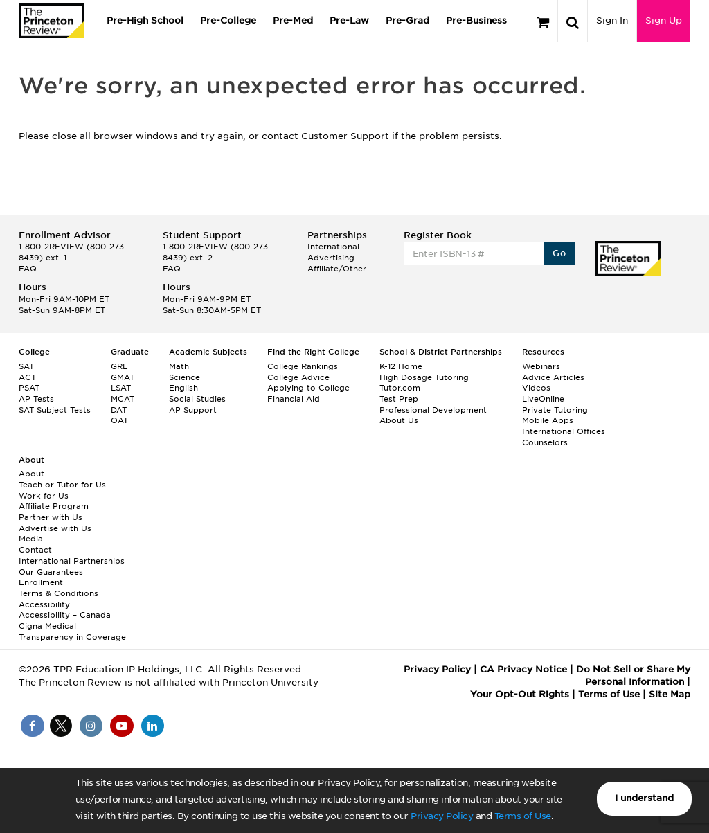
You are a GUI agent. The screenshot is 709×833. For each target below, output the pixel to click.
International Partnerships (72, 561)
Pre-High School (145, 20)
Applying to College (308, 388)
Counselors (545, 442)
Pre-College (228, 20)
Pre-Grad (407, 20)
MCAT (122, 399)
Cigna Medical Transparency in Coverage (72, 631)
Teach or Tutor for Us (62, 485)
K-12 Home (400, 366)
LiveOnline (543, 399)
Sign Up (663, 20)
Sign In (612, 20)
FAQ (28, 269)
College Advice (298, 377)
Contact (35, 550)
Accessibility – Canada (65, 615)
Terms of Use (522, 816)
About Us (398, 420)
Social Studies (197, 399)
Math (179, 366)
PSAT (29, 388)
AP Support (193, 410)
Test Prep (398, 399)
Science (184, 377)
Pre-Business (476, 20)
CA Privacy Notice (523, 669)
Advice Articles (553, 377)
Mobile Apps (547, 420)
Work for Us (44, 496)
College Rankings (302, 366)
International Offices (563, 431)
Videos (536, 388)
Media (31, 539)
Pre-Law (349, 20)
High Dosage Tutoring (424, 377)
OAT (119, 420)
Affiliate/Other (336, 269)
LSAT (121, 388)
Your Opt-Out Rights (519, 694)
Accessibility (44, 604)
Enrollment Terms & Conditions (58, 587)
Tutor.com (399, 388)
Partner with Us (50, 517)
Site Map (669, 694)
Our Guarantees (51, 572)
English (183, 388)
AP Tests (36, 399)
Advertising (330, 257)
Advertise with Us (55, 528)
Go (559, 253)
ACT (27, 377)
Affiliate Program (54, 506)
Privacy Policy (442, 816)
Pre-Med (293, 20)
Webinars (541, 366)
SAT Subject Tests (55, 410)
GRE (119, 366)
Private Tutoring (555, 410)
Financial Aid (293, 399)
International (333, 246)
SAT (26, 366)
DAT (119, 410)
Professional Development (433, 410)
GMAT (122, 377)
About (31, 473)
